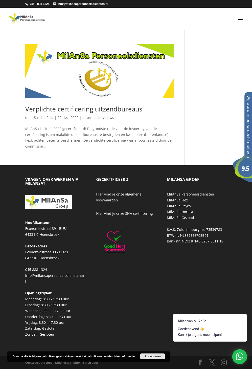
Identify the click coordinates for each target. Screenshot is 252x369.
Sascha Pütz (44, 117)
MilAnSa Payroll (180, 206)
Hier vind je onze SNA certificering (124, 213)
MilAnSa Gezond (180, 217)
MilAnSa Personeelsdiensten (190, 194)
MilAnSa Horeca (180, 211)
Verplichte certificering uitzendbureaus (83, 109)
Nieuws (108, 117)
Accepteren (153, 356)
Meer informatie (124, 356)
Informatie (91, 117)
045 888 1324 (36, 269)
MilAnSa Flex (177, 200)
